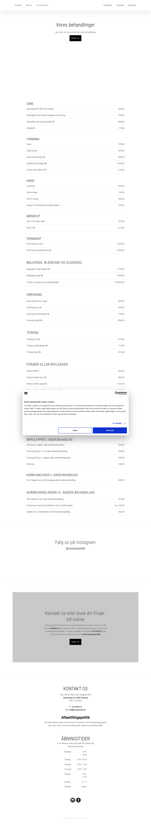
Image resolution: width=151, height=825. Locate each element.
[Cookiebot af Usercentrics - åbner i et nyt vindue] (116, 393)
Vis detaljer (117, 423)
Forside (18, 5)
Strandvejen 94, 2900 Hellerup (75, 698)
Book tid (75, 642)
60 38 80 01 (97, 631)
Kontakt (120, 5)
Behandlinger (42, 5)
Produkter (108, 5)
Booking (132, 5)
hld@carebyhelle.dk (78, 710)
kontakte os (55, 628)
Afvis (75, 430)
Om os (29, 5)
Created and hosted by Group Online (75, 818)
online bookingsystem (91, 634)
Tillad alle (110, 430)
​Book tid (75, 38)
